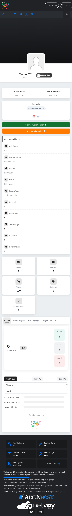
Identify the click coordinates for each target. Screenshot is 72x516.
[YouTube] (31, 511)
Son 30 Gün (10, 379)
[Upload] (3, 14)
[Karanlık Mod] (66, 14)
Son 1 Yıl (62, 379)
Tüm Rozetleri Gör (36, 108)
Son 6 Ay (37, 379)
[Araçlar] (32, 14)
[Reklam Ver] (20, 14)
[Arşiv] (15, 14)
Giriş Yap (51, 5)
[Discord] (40, 511)
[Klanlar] (26, 14)
